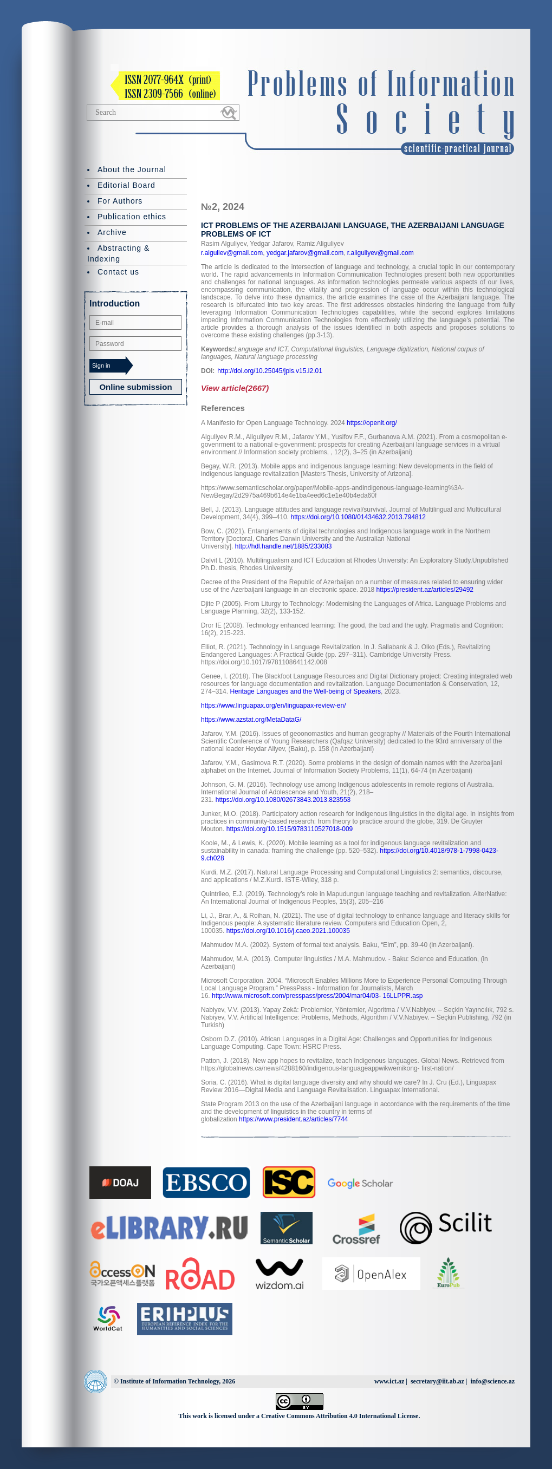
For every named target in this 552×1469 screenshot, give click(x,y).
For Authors (120, 201)
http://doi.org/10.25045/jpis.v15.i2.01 (269, 371)
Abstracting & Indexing (118, 253)
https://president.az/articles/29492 (424, 589)
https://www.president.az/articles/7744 (293, 1119)
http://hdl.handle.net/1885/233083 (283, 546)
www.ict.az (389, 1381)
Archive (112, 232)
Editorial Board (126, 185)
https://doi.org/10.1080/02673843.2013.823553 (283, 800)
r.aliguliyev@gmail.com (380, 253)
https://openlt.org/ (372, 423)
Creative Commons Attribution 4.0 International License (339, 1416)
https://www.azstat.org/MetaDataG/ (251, 719)
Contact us (118, 271)
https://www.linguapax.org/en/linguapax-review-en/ (273, 705)
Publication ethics (132, 216)
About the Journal (132, 169)
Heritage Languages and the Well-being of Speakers (305, 691)
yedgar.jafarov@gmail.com (304, 253)
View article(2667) (235, 388)
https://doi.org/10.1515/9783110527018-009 (289, 829)
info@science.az (493, 1381)
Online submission (135, 386)
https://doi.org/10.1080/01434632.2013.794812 (358, 517)
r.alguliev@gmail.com (232, 253)
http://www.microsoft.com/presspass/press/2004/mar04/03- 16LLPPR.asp (317, 996)
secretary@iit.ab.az (437, 1381)
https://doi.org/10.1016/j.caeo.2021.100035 (288, 931)
